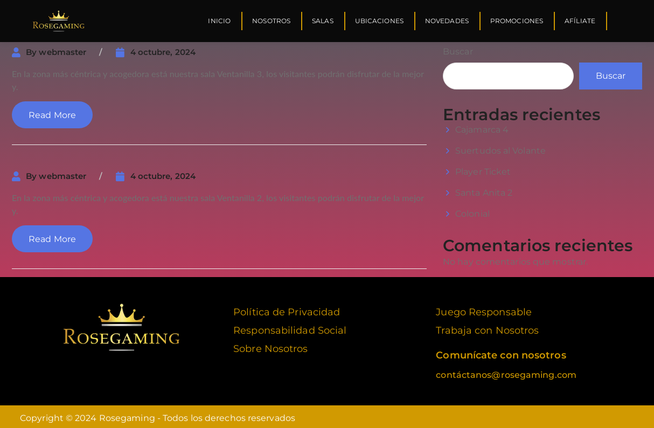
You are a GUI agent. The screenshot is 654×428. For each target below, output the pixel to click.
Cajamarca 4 (482, 126)
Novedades (447, 21)
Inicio (219, 21)
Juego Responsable (484, 309)
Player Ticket (483, 168)
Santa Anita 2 (483, 189)
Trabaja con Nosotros (487, 327)
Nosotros (271, 21)
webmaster (62, 49)
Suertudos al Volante (500, 147)
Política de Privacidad (286, 309)
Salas (322, 21)
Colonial (472, 210)
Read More (52, 112)
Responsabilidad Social (289, 327)
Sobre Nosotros (270, 345)
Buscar (458, 48)
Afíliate (580, 21)
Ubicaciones (379, 21)
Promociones (516, 21)
